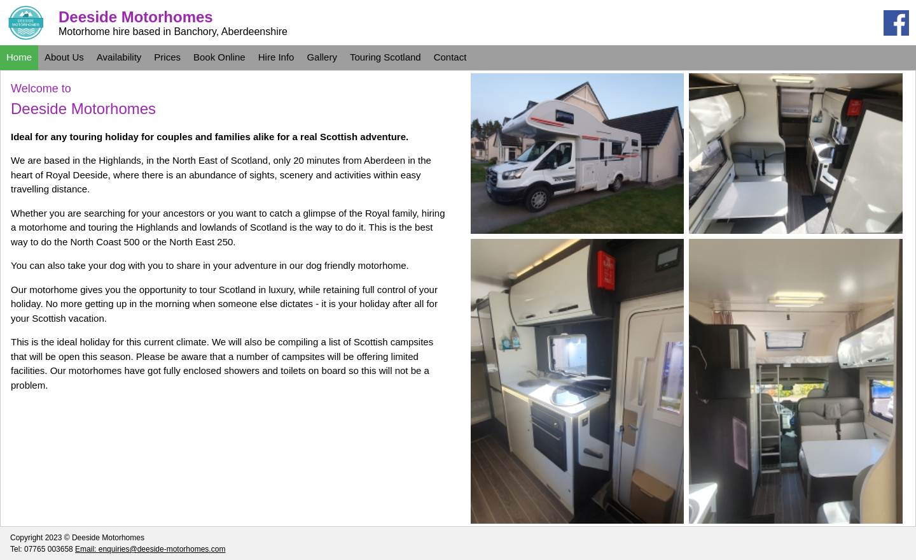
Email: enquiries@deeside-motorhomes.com (150, 549)
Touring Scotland (385, 57)
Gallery (322, 57)
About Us (64, 57)
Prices (167, 57)
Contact (450, 57)
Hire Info (276, 57)
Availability (119, 57)
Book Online (219, 57)
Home (19, 57)
